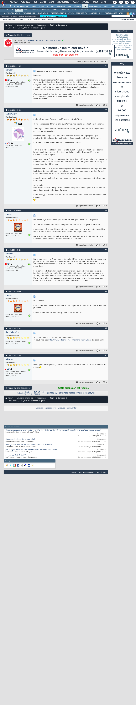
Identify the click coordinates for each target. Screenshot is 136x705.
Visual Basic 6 (105, 10)
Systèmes (131, 6)
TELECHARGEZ (84, 393)
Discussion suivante (67, 408)
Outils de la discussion (85, 61)
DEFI (101, 13)
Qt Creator (126, 10)
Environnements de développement (31, 25)
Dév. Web (77, 6)
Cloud (41, 6)
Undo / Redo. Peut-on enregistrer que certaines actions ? (28, 445)
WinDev (95, 10)
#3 (106, 210)
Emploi (75, 2)
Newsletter (63, 2)
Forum (10, 25)
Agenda (36, 19)
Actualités (21, 393)
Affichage (101, 61)
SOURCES (93, 13)
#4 (106, 250)
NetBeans (55, 10)
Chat (51, 2)
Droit (95, 2)
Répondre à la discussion (18, 35)
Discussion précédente (46, 408)
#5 (106, 291)
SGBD (106, 6)
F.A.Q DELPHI (43, 13)
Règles (50, 19)
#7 (106, 355)
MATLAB (65, 10)
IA (47, 6)
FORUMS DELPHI (29, 13)
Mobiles (121, 6)
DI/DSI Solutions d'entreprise (25, 6)
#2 (106, 110)
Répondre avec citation (84, 105)
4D (12, 10)
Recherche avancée (127, 19)
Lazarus (116, 10)
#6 (106, 328)
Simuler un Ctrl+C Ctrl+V (15, 455)
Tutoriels (25, 2)
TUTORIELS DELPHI (58, 13)
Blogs (43, 2)
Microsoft (61, 6)
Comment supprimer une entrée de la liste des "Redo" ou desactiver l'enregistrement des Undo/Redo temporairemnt (53, 430)
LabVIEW (45, 10)
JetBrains (35, 10)
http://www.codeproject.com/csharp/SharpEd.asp (70, 340)
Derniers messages (8, 19)
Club (103, 2)
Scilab (74, 10)
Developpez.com (89, 472)
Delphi (18, 10)
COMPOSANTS (81, 13)
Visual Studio (84, 10)
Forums (14, 2)
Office (113, 6)
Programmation (95, 6)
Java (69, 6)
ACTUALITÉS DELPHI (12, 13)
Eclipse (26, 10)
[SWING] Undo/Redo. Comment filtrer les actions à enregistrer (31, 450)
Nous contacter (76, 472)
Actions (20, 19)
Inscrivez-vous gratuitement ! (53, 16)
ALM (53, 6)
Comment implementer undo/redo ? (20, 439)
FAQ (35, 2)
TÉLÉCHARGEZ (111, 13)
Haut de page (101, 472)
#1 (106, 66)
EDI (85, 6)
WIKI (121, 13)
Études (85, 2)
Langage (61, 25)
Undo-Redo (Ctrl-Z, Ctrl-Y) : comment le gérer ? (42, 40)
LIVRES (71, 13)
